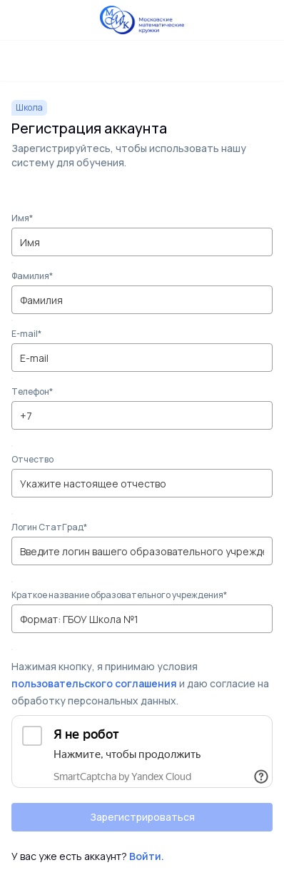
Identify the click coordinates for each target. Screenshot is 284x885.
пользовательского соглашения (94, 683)
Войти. (146, 856)
